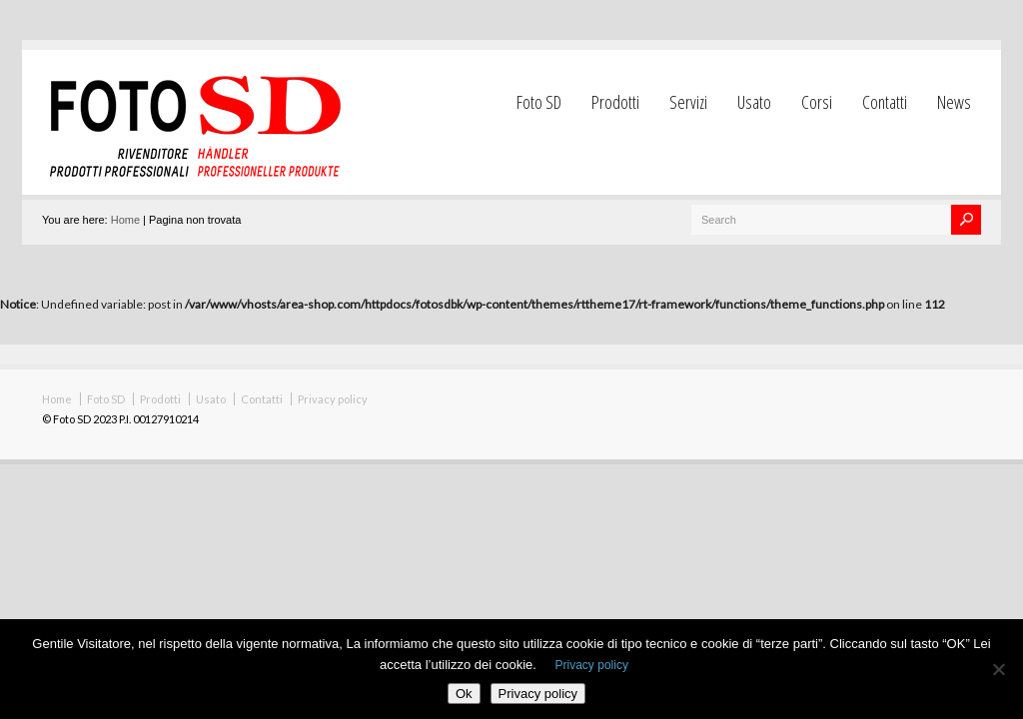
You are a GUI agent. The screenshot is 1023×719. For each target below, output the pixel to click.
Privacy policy (333, 398)
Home (125, 220)
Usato (754, 102)
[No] (998, 669)
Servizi (688, 102)
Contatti (884, 102)
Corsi (816, 102)
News (954, 102)
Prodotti (615, 102)
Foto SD (538, 102)
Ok (464, 693)
